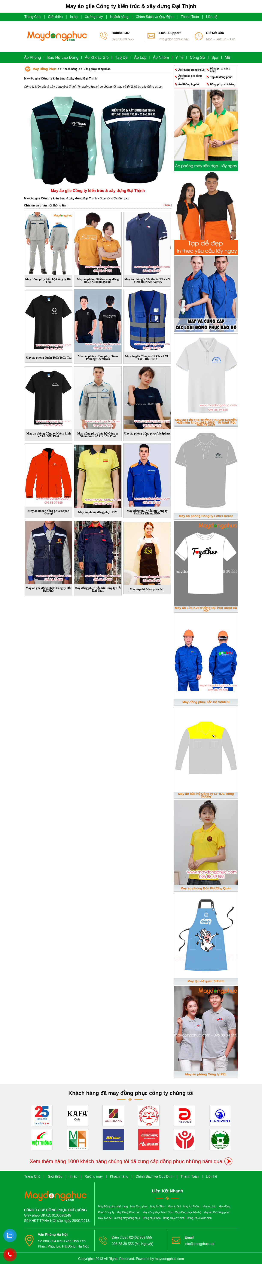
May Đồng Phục (45, 69)
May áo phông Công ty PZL (205, 1074)
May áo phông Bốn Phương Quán (205, 888)
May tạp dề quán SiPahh (206, 981)
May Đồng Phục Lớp (128, 1212)
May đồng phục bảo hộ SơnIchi (206, 702)
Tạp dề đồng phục (221, 77)
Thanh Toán (190, 17)
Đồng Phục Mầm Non (199, 1218)
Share (167, 205)
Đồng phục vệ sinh (174, 1218)
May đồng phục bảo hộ (188, 1212)
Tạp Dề (121, 57)
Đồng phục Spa (152, 1218)
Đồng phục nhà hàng (222, 84)
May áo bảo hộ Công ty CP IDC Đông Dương (206, 795)
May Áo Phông (191, 1206)
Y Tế (179, 57)
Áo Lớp (140, 57)
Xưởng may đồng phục (127, 1218)
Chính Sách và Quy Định (155, 17)
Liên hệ (211, 17)
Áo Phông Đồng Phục (191, 69)
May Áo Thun (157, 1206)
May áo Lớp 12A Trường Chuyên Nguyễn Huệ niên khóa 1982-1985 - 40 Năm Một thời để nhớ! (206, 422)
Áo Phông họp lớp (189, 84)
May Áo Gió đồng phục (217, 1212)
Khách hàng (119, 17)
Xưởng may (94, 17)
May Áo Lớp (209, 1206)
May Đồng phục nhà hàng (113, 1206)
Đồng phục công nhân (96, 69)
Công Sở (197, 57)
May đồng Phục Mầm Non (158, 1212)
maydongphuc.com (169, 1259)
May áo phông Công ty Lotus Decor (206, 516)
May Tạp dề (105, 1218)
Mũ (227, 57)
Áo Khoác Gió (97, 57)
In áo (74, 17)
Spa (214, 57)
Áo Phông (32, 57)
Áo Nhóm (161, 57)
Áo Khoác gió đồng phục (190, 77)
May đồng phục (139, 1206)
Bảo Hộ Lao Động (62, 57)
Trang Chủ (32, 17)
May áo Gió (174, 1206)
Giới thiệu (55, 17)
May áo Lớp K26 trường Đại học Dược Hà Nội (206, 609)
